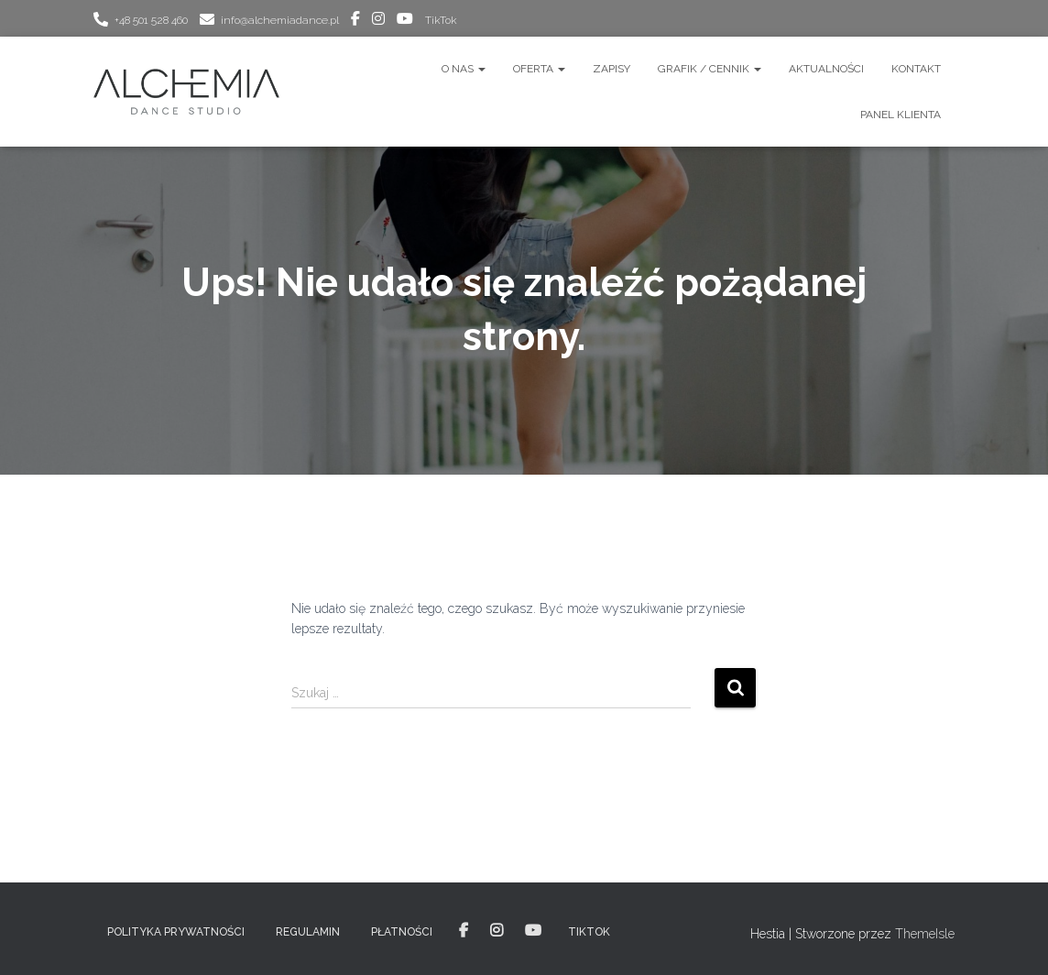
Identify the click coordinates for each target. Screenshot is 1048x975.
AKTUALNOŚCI (826, 68)
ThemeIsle (925, 933)
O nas (464, 68)
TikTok (441, 20)
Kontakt (916, 68)
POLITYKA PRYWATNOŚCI (176, 932)
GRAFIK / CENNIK (709, 68)
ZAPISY (611, 68)
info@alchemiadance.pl (280, 20)
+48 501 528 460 (151, 20)
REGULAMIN (308, 932)
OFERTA (539, 68)
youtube (405, 21)
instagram (378, 21)
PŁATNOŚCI (401, 932)
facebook (355, 21)
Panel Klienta (900, 114)
